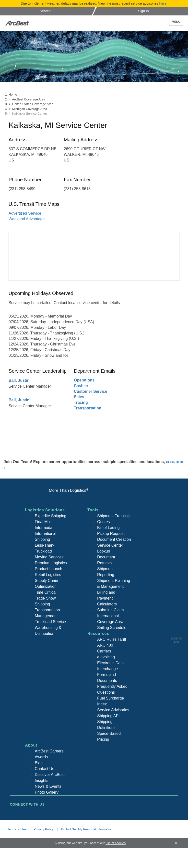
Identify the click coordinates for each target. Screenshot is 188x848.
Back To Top (176, 640)
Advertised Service (25, 213)
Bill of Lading (108, 528)
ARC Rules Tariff (111, 639)
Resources (98, 633)
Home (13, 94)
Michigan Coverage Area (29, 109)
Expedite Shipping (50, 516)
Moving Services (49, 557)
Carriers (104, 651)
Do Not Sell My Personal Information (87, 829)
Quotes (103, 522)
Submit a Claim (110, 610)
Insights (41, 780)
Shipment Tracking (113, 516)
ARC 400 (105, 645)
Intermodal (44, 528)
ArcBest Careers (49, 751)
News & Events (48, 786)
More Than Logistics (68, 490)
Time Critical (45, 592)
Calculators (107, 604)
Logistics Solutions (45, 510)
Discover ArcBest (50, 775)
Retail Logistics (48, 575)
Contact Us (44, 769)
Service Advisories (113, 710)
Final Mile (43, 522)
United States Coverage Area (32, 104)
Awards (41, 757)
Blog (39, 763)
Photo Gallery (47, 792)
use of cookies (116, 843)
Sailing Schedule (111, 628)
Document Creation (114, 539)
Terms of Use (16, 829)
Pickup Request (111, 533)
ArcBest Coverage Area (28, 99)
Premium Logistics (51, 563)
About (31, 745)
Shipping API (108, 716)
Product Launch (48, 569)
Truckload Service (50, 622)
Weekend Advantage (27, 219)
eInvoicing (106, 657)
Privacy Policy (44, 829)
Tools (92, 510)
